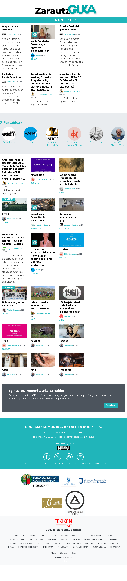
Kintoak (67, 316)
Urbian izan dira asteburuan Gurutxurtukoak (40, 305)
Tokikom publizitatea (63, 558)
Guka (58, 543)
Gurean (63, 553)
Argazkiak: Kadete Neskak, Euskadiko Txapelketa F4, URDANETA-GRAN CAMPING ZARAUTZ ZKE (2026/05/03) (41, 81)
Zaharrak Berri (96, 142)
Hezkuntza (36, 229)
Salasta (63, 340)
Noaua (10, 547)
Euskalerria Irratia (94, 539)
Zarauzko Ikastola (71, 225)
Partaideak (11, 122)
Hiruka (89, 543)
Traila (5, 340)
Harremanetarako (90, 464)
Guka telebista (73, 543)
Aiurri (44, 536)
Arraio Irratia (11, 34)
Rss (106, 464)
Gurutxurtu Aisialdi (42, 313)
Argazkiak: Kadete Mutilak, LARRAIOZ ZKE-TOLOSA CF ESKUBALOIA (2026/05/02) (70, 80)
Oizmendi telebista (28, 547)
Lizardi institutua (41, 225)
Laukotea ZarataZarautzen (11, 75)
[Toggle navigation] (4, 9)
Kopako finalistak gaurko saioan (69, 28)
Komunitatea (63, 20)
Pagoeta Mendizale (14, 248)
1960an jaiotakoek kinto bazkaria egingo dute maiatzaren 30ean (70, 306)
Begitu (65, 539)
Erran (76, 539)
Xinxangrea (37, 174)
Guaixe (47, 543)
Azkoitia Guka (36, 539)
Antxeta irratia (92, 536)
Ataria (108, 536)
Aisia (33, 319)
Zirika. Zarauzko (41, 179)
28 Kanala (115, 547)
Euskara (35, 183)
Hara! (37, 55)
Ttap (74, 553)
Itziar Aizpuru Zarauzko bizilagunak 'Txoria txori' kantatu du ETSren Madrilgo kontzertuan (43, 257)
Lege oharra (41, 464)
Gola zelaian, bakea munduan (13, 303)
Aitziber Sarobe (13, 310)
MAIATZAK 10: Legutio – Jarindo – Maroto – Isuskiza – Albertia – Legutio (13, 239)
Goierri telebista (29, 543)
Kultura (34, 273)
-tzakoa (63, 249)
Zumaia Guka (99, 547)
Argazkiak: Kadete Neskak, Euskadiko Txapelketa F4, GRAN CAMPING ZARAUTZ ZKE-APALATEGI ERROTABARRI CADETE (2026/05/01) (14, 169)
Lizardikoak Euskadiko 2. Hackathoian (38, 217)
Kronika (101, 543)
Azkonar (35, 340)
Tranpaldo (65, 369)
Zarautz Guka (80, 547)
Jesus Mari (11, 219)
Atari (5, 369)
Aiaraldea (20, 536)
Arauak (72, 464)
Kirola (34, 59)
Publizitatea (58, 464)
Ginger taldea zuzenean (10, 28)
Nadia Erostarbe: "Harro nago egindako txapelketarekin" (41, 46)
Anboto (76, 536)
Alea (53, 536)
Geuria (113, 539)
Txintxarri (63, 547)
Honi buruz (25, 464)
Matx (53, 553)
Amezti (64, 536)
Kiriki (34, 369)
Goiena (12, 543)
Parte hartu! (111, 405)
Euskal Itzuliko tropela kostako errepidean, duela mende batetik (69, 179)
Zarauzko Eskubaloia (43, 94)
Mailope (114, 543)
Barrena (52, 539)
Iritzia (5, 222)
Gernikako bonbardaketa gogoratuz (67, 217)
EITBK (5, 214)
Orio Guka (47, 547)
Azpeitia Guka (17, 539)
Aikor (33, 536)
